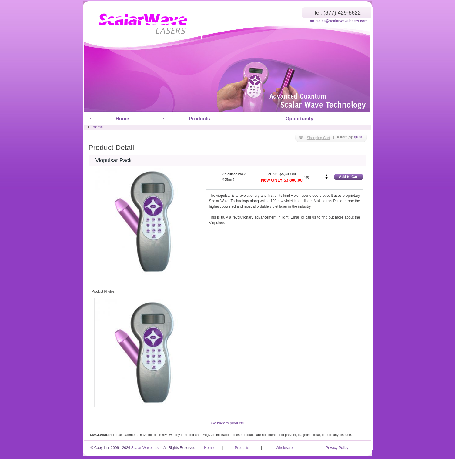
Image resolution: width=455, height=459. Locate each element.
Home (122, 118)
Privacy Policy (337, 448)
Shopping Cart (318, 138)
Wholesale (284, 448)
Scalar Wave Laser (146, 448)
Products (199, 118)
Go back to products (227, 423)
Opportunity (299, 118)
